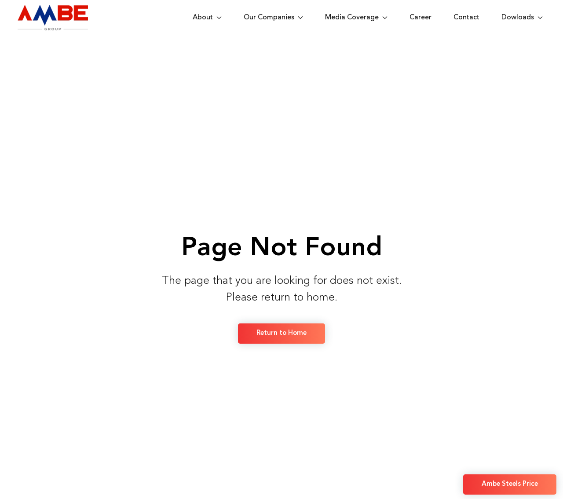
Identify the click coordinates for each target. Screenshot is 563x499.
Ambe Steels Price (510, 484)
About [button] (207, 17)
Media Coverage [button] (356, 17)
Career (420, 17)
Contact (466, 17)
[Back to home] (54, 17)
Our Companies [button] (273, 17)
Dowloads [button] (522, 17)
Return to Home (281, 333)
